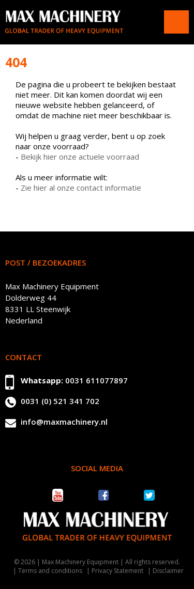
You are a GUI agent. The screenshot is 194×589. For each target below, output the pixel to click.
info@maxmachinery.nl (64, 421)
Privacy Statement (117, 570)
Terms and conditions (50, 570)
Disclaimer (168, 570)
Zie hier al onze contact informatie (81, 187)
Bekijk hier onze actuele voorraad (80, 156)
